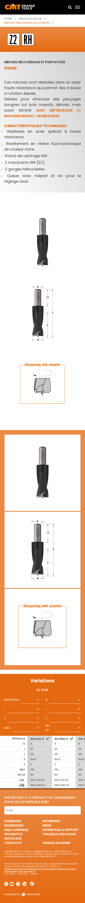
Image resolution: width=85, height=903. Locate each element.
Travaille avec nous (59, 834)
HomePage (12, 821)
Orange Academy (56, 843)
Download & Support (60, 830)
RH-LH (48, 728)
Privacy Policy (9, 874)
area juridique (16, 830)
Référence (11, 700)
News (46, 825)
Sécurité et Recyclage (13, 836)
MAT (7, 728)
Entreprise (51, 821)
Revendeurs (14, 825)
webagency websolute (22, 894)
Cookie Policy (23, 874)
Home (8, 19)
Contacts (13, 843)
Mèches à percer (30, 19)
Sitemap (34, 874)
